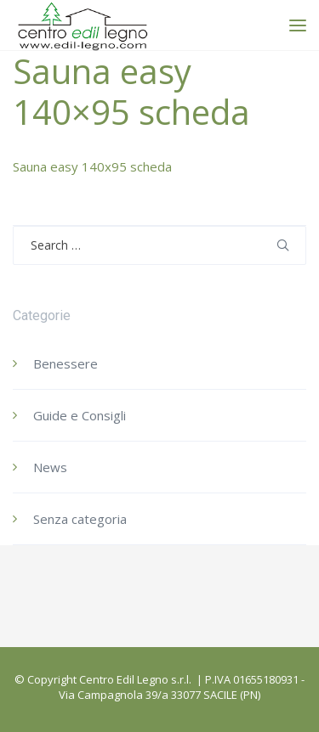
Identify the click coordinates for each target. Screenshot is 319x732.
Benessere (65, 363)
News (50, 467)
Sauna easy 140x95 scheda (92, 166)
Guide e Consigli (79, 415)
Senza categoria (80, 518)
